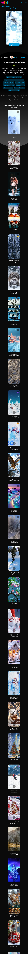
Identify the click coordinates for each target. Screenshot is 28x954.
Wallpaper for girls (8, 87)
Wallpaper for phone (19, 80)
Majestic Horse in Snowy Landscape (14, 635)
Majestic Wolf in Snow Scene (14, 199)
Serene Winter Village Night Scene (14, 354)
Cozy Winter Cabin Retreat (14, 230)
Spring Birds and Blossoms (14, 604)
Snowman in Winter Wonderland (14, 417)
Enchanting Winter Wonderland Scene (14, 760)
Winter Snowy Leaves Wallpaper (14, 167)
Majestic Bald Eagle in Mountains (14, 479)
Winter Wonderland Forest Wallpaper (14, 261)
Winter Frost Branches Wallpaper (14, 386)
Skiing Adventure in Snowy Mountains (14, 573)
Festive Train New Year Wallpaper (14, 916)
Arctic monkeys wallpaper (10, 8)
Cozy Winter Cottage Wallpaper (14, 666)
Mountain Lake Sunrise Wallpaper (14, 853)
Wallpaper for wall (20, 85)
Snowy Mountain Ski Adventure (14, 791)
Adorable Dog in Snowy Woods (14, 292)
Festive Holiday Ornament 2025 (14, 947)
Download (14, 45)
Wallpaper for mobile (19, 87)
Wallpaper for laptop (9, 82)
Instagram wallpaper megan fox (14, 77)
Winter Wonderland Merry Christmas (14, 822)
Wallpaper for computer (8, 85)
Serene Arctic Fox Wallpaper (14, 136)
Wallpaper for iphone (14, 90)
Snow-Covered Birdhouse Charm (14, 323)
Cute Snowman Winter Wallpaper (14, 448)
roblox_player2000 (18, 57)
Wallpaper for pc (8, 80)
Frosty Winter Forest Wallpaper (14, 542)
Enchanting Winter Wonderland (14, 510)
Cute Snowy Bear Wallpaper (14, 729)
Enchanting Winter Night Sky (14, 885)
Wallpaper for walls (19, 82)
